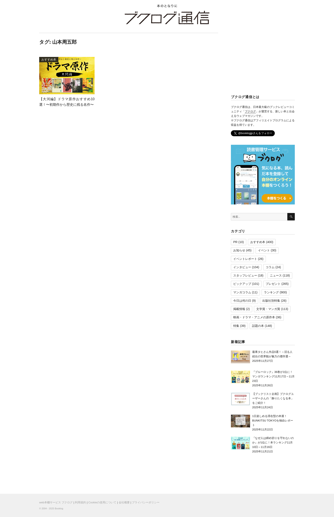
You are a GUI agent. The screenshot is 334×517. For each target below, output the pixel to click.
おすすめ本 (257, 242)
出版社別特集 (271, 300)
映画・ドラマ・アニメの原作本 (254, 317)
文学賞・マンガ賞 (268, 309)
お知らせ (239, 250)
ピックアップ (242, 283)
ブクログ (250, 111)
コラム (270, 267)
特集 (236, 325)
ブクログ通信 (167, 17)
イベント (264, 250)
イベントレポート (245, 259)
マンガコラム (242, 292)
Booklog (59, 508)
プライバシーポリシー (146, 502)
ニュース (276, 275)
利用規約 (80, 502)
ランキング (271, 292)
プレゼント (273, 283)
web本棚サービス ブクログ (56, 502)
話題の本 (258, 325)
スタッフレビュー (245, 275)
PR (235, 242)
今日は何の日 (242, 300)
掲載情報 (239, 309)
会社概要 (124, 502)
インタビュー (242, 267)
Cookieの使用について (102, 502)
